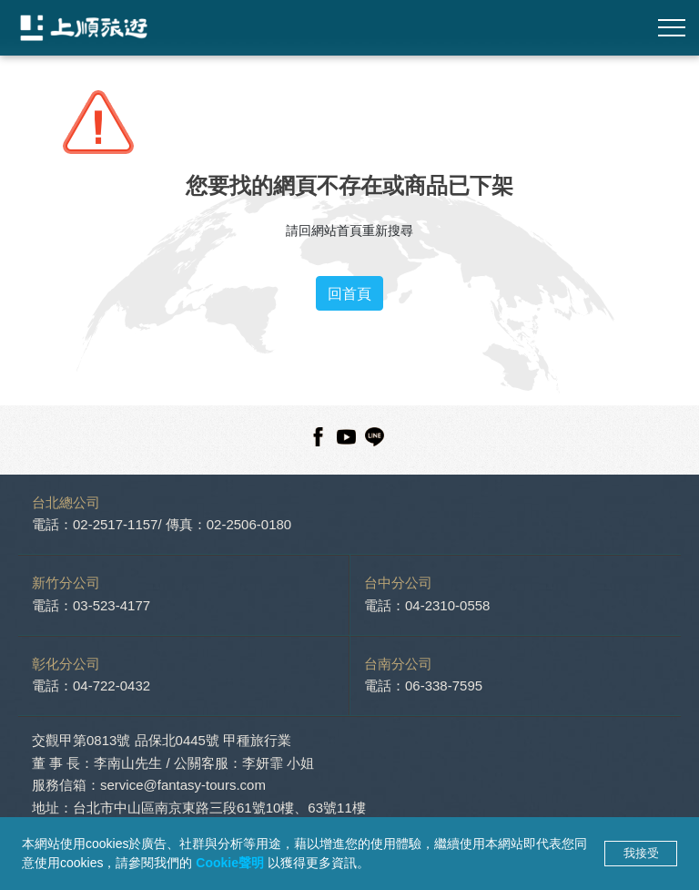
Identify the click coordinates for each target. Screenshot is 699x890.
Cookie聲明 (232, 862)
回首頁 (349, 293)
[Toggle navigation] (671, 27)
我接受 (641, 853)
